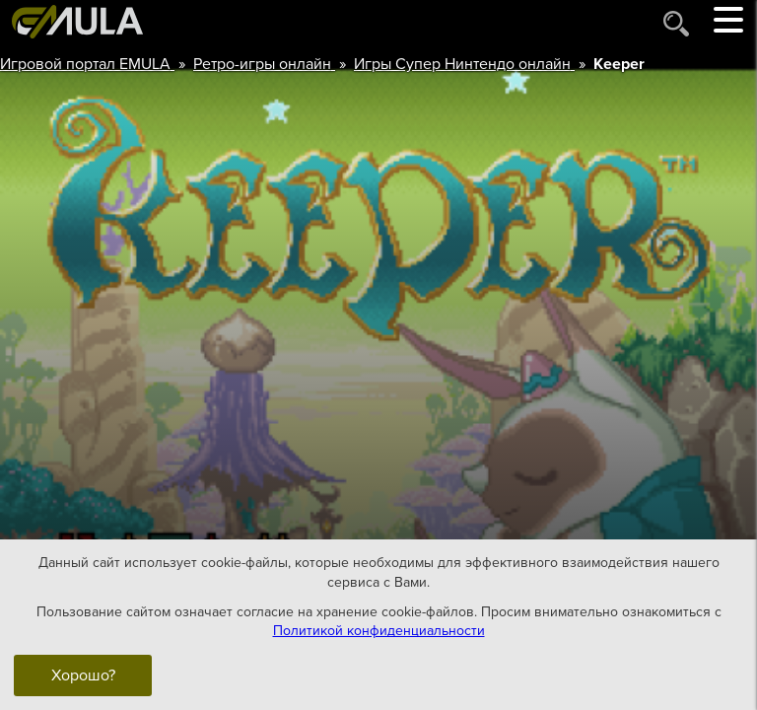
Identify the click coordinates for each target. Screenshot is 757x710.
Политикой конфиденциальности (379, 630)
